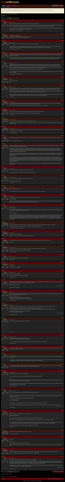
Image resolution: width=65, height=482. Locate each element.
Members (14, 5)
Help (61, 478)
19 (11, 18)
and (12, 132)
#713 (62, 363)
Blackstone (3, 16)
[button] (11, 5)
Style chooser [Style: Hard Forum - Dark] (3, 478)
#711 (62, 346)
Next (17, 18)
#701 (62, 238)
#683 (62, 40)
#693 (62, 143)
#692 (62, 135)
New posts (8, 5)
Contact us (49, 478)
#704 (62, 262)
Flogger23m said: (12, 63)
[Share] (61, 20)
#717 (62, 429)
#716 (62, 410)
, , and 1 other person (15, 30)
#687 (62, 85)
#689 (62, 108)
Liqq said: (11, 292)
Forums (4, 5)
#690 (62, 117)
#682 (62, 33)
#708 (62, 303)
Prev (2, 18)
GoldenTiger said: (12, 119)
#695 (62, 175)
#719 (62, 448)
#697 (62, 194)
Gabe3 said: (11, 264)
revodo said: (11, 177)
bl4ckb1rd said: (12, 22)
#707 (62, 290)
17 (8, 18)
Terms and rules (53, 478)
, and (15, 74)
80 (15, 18)
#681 (62, 20)
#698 (62, 204)
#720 (62, 456)
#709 (62, 317)
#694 (62, 166)
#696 (62, 185)
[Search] (61, 5)
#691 (62, 126)
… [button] (5, 18)
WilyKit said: (11, 168)
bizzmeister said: (12, 319)
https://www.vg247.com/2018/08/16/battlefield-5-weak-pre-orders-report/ (20, 36)
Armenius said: (12, 438)
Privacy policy (58, 478)
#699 (62, 221)
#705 (62, 270)
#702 (62, 245)
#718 (62, 436)
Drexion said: (12, 450)
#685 (62, 61)
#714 (62, 370)
